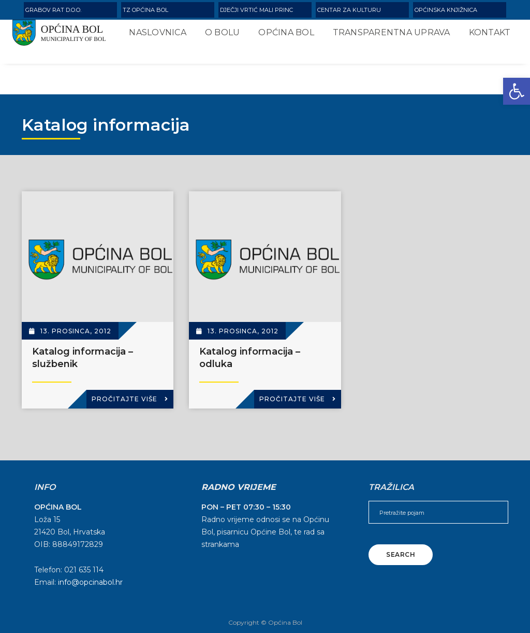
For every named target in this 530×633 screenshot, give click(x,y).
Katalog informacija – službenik (82, 358)
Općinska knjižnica (446, 9)
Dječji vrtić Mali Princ (256, 9)
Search (400, 554)
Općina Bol (280, 37)
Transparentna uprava (385, 37)
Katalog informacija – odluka (249, 358)
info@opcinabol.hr (90, 582)
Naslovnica (151, 37)
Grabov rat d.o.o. (53, 9)
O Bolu (216, 37)
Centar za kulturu (349, 9)
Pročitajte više (130, 399)
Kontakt (144, 74)
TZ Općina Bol (145, 9)
